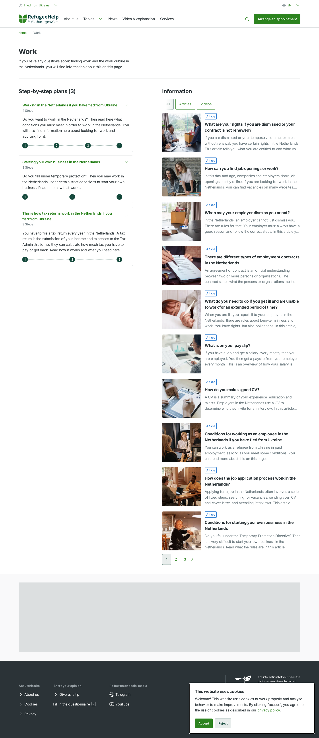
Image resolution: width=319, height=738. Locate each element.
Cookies (28, 704)
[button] (76, 125)
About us (71, 19)
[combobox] (38, 5)
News (112, 19)
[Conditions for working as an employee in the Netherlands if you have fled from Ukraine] (231, 442)
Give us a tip (66, 694)
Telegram (119, 694)
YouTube (119, 704)
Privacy (27, 714)
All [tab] (168, 104)
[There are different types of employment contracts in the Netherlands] (231, 265)
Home (22, 33)
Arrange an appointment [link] (277, 19)
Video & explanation (139, 19)
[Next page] (192, 559)
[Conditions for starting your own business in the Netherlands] (231, 530)
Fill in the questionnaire (74, 704)
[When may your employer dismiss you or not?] (231, 221)
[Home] (38, 19)
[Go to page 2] (176, 559)
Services (166, 19)
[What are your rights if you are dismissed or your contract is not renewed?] (231, 132)
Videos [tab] (206, 104)
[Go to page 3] (185, 559)
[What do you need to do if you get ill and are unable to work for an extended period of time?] (231, 309)
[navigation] (93, 19)
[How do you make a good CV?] (231, 398)
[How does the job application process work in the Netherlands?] (231, 486)
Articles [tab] (185, 104)
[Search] (247, 19)
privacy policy (268, 710)
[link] (38, 19)
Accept (203, 723)
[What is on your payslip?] (231, 353)
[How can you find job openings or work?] (231, 177)
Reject (223, 723)
